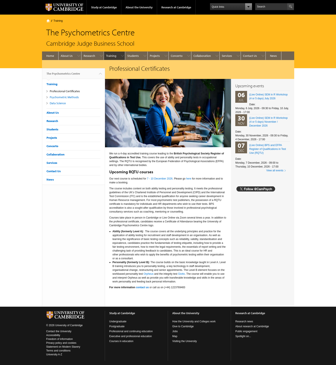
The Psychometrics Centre (63, 75)
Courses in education (121, 341)
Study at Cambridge (104, 7)
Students (133, 56)
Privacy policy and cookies (61, 342)
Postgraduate (116, 326)
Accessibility (53, 335)
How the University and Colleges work (194, 321)
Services (227, 56)
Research (89, 56)
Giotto (181, 273)
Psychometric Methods (64, 97)
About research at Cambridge (252, 326)
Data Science (58, 103)
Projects (155, 56)
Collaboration (202, 56)
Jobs (175, 331)
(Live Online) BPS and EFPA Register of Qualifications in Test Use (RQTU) (267, 149)
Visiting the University (184, 341)
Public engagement (246, 331)
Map (174, 336)
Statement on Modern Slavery (63, 346)
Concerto (177, 56)
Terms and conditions (58, 350)
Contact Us (250, 56)
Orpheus (148, 273)
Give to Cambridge (183, 326)
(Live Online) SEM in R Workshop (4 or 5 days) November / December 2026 (268, 121)
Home (48, 21)
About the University (139, 7)
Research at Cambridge (176, 7)
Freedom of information (59, 339)
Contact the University (58, 331)
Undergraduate (117, 321)
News (273, 56)
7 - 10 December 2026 (159, 178)
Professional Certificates (65, 91)
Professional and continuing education (131, 331)
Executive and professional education (130, 336)
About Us (67, 56)
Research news (244, 321)
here (188, 178)
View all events (275, 170)
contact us (142, 287)
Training (58, 20)
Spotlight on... (243, 336)
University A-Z (54, 354)
